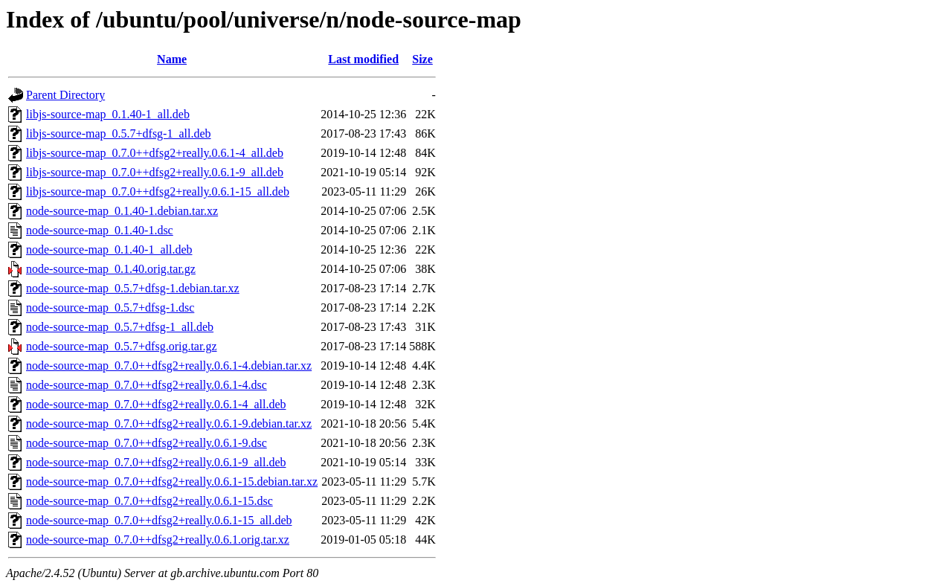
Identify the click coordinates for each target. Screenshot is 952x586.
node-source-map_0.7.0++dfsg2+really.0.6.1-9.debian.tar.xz (169, 423)
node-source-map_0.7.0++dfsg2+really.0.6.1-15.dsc (149, 501)
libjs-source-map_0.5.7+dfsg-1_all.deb (118, 133)
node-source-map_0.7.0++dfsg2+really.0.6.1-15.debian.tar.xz (172, 481)
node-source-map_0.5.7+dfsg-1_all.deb (119, 327)
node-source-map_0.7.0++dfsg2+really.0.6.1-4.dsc (146, 385)
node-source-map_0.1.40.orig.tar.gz (111, 269)
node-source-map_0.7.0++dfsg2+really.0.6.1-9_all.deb (156, 462)
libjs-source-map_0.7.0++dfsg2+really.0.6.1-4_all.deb (154, 152)
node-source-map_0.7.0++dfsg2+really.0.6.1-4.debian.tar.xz (169, 365)
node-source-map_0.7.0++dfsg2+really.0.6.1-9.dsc (146, 443)
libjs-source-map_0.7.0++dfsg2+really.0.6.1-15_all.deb (157, 191)
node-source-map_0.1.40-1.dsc (99, 230)
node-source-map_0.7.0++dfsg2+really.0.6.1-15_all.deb (159, 520)
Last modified (363, 59)
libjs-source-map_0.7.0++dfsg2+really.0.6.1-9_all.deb (154, 172)
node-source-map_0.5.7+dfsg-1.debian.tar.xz (132, 288)
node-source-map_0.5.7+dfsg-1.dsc (110, 307)
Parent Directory (65, 94)
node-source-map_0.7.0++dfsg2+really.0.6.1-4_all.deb (156, 404)
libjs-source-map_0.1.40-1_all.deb (108, 114)
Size (422, 59)
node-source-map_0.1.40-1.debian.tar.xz (122, 211)
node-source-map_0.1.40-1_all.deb (109, 249)
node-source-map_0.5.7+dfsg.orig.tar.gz (121, 346)
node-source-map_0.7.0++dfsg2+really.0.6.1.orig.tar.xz (157, 539)
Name (172, 59)
